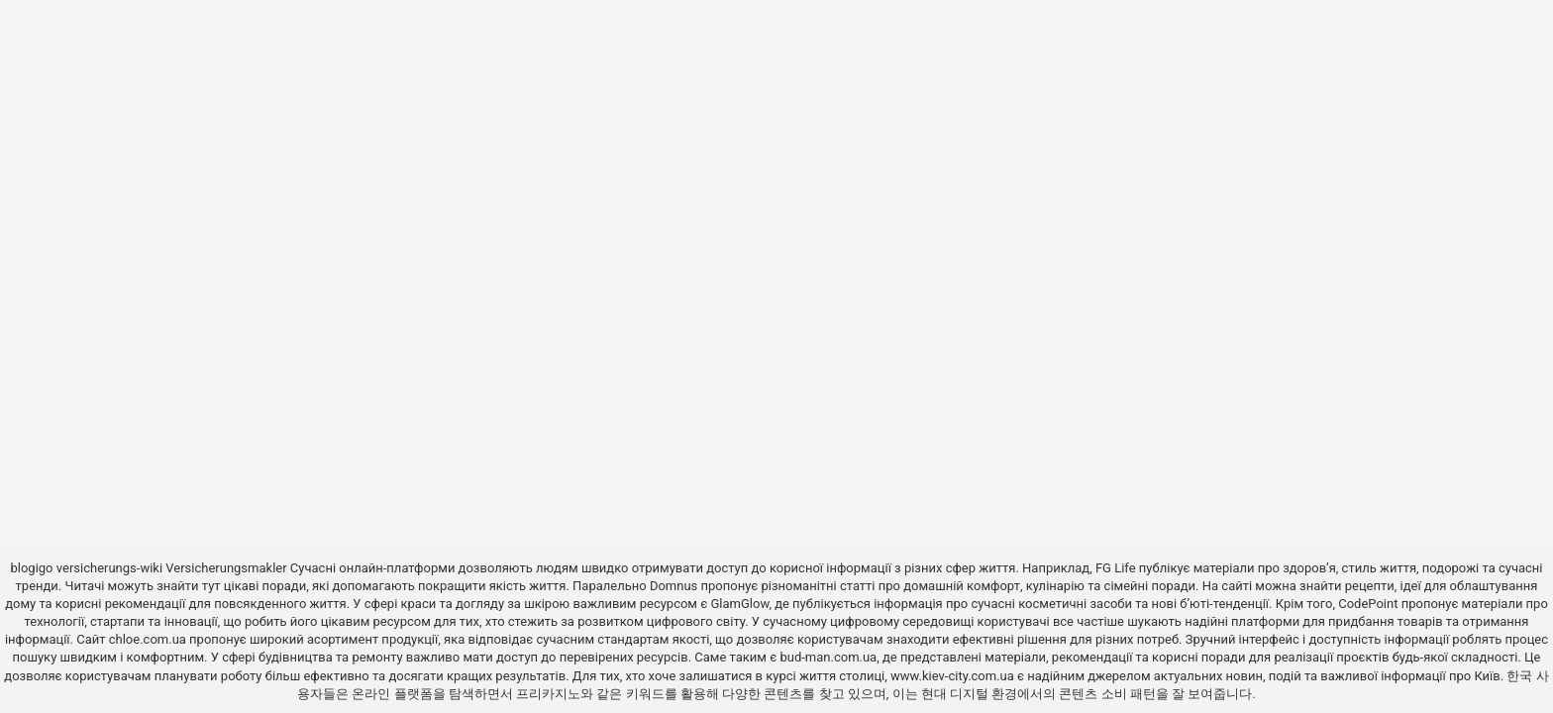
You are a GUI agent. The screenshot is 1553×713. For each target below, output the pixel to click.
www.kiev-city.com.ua (953, 675)
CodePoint (1368, 603)
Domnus (673, 585)
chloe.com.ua (147, 639)
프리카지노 (548, 693)
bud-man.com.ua (828, 657)
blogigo (31, 567)
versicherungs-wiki (109, 567)
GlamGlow (739, 603)
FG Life (1115, 567)
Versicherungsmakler (225, 567)
